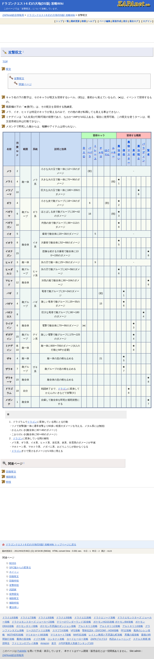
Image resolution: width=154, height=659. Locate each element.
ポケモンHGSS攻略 (103, 621)
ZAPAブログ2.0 (98, 639)
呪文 (8, 69)
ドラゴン (63, 388)
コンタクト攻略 (56, 639)
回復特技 (14, 580)
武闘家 (12, 589)
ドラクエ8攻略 (46, 617)
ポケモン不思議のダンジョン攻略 (58, 626)
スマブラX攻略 (60, 630)
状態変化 (14, 594)
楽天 (53, 643)
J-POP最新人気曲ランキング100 (76, 643)
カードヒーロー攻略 (77, 639)
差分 (125, 21)
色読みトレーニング (120, 639)
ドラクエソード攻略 (104, 617)
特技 (8, 481)
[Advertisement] (77, 33)
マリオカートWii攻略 (37, 634)
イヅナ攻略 (39, 639)
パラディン (143, 152)
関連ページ (25, 84)
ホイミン (14, 572)
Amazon (45, 643)
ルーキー (113, 152)
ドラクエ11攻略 (82, 617)
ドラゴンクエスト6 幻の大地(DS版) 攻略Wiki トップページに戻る (41, 544)
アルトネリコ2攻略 (110, 626)
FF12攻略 (126, 630)
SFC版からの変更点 (20, 567)
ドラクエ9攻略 (64, 617)
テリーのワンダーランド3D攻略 (74, 621)
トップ (59, 21)
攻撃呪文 (15, 52)
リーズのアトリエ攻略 (38, 630)
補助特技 (14, 602)
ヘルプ (91, 21)
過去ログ (133, 21)
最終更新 (75, 21)
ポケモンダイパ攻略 (27, 626)
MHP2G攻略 (79, 634)
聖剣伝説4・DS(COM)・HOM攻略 (100, 630)
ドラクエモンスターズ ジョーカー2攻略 (33, 621)
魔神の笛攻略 (24, 639)
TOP (5, 61)
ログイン (147, 21)
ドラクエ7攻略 (28, 617)
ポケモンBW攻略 (124, 621)
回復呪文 (11, 471)
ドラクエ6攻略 (10, 617)
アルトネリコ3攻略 (132, 626)
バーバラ (89, 152)
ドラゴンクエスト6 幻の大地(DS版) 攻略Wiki (32, 3)
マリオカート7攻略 (60, 634)
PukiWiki (21, 651)
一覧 (66, 21)
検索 (84, 21)
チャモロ (100, 152)
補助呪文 (11, 476)
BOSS (12, 563)
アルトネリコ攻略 (87, 626)
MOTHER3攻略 (15, 634)
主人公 (84, 152)
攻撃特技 (14, 585)
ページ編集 (104, 21)
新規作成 (116, 21)
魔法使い (14, 607)
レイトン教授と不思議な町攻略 (105, 634)
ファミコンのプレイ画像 (25, 643)
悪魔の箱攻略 (132, 634)
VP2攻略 (75, 630)
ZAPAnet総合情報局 (13, 15)
